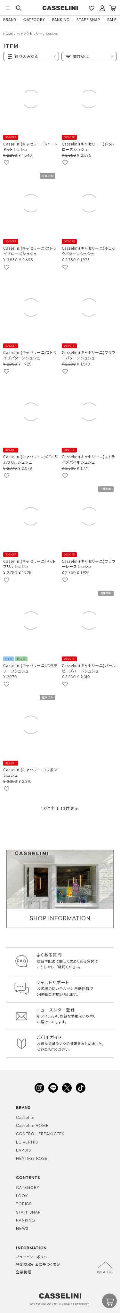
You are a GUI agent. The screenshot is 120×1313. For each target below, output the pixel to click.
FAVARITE (91, 8)
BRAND (9, 20)
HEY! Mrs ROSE (32, 1159)
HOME (8, 34)
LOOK (22, 1196)
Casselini (25, 1118)
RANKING (61, 20)
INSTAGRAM (39, 1088)
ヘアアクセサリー (30, 34)
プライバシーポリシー (33, 1257)
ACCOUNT (102, 8)
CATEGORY (34, 20)
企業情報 (23, 1272)
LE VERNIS (27, 1142)
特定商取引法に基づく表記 (38, 1265)
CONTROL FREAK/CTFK (40, 1134)
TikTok (80, 1088)
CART (112, 8)
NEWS (22, 1229)
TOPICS (24, 1204)
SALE (112, 20)
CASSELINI (60, 8)
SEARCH (18, 8)
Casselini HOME (32, 1126)
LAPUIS (23, 1150)
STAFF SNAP (88, 20)
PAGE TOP (105, 1272)
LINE (53, 1088)
